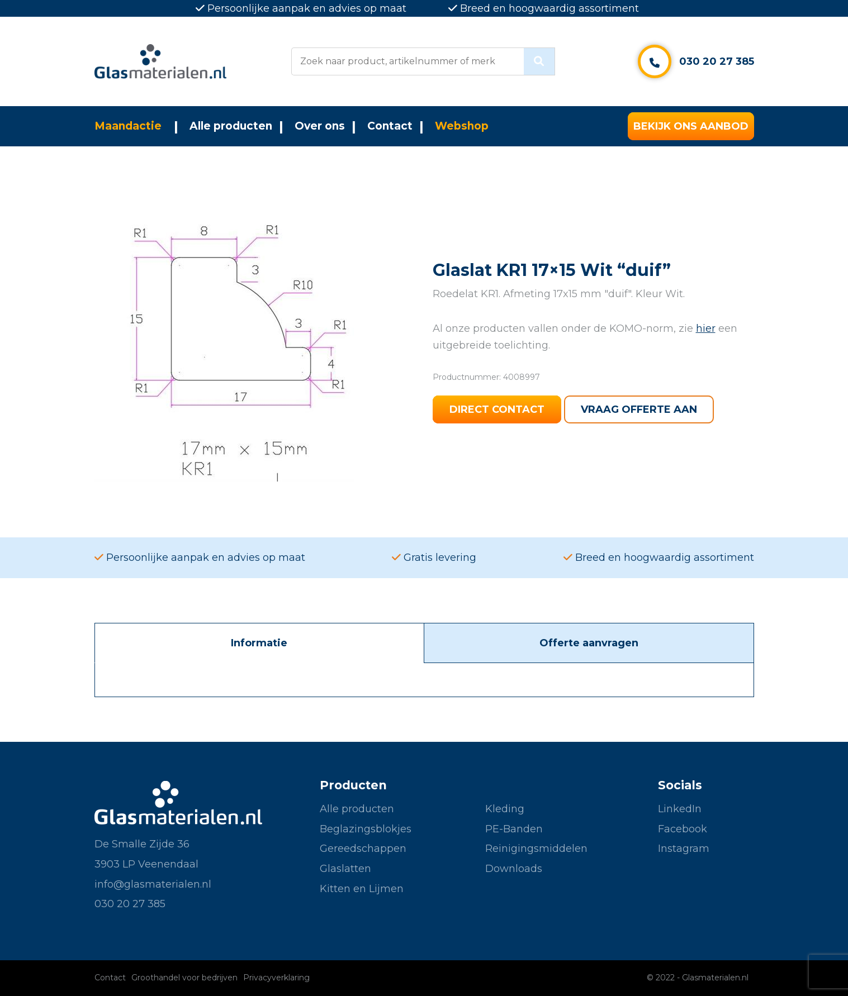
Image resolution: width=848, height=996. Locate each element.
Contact (390, 126)
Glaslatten (345, 868)
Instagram (683, 848)
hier (706, 328)
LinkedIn (680, 809)
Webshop (462, 126)
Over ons (320, 126)
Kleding (504, 809)
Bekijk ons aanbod (690, 126)
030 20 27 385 (716, 61)
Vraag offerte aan (639, 409)
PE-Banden (514, 829)
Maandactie (128, 126)
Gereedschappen (363, 848)
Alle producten (231, 126)
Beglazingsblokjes (365, 829)
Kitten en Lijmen (362, 889)
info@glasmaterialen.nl (152, 884)
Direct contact (496, 409)
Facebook (682, 829)
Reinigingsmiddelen (536, 848)
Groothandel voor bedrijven (184, 978)
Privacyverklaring (276, 978)
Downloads (513, 868)
